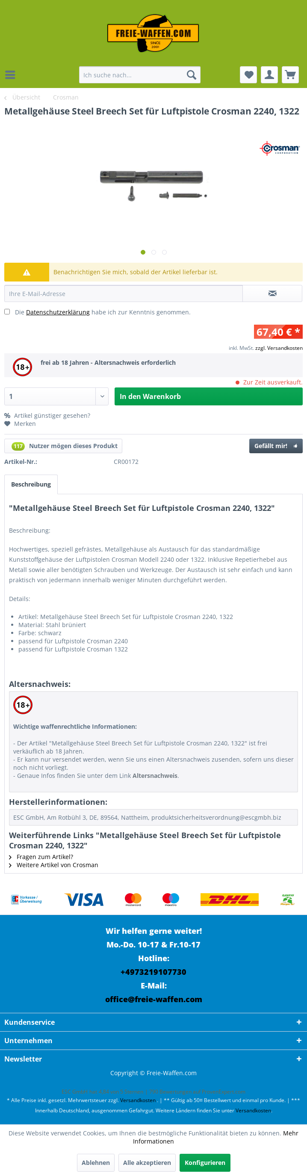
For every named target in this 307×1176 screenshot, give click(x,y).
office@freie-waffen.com (153, 999)
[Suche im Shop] (140, 74)
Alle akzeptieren (147, 1162)
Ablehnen (96, 1162)
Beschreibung (31, 484)
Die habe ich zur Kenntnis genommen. (103, 312)
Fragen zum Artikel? (41, 857)
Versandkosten (138, 1100)
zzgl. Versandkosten (279, 348)
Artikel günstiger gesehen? (47, 415)
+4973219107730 (153, 972)
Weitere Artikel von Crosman (53, 865)
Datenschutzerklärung (58, 312)
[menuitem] (12, 74)
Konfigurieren (205, 1162)
